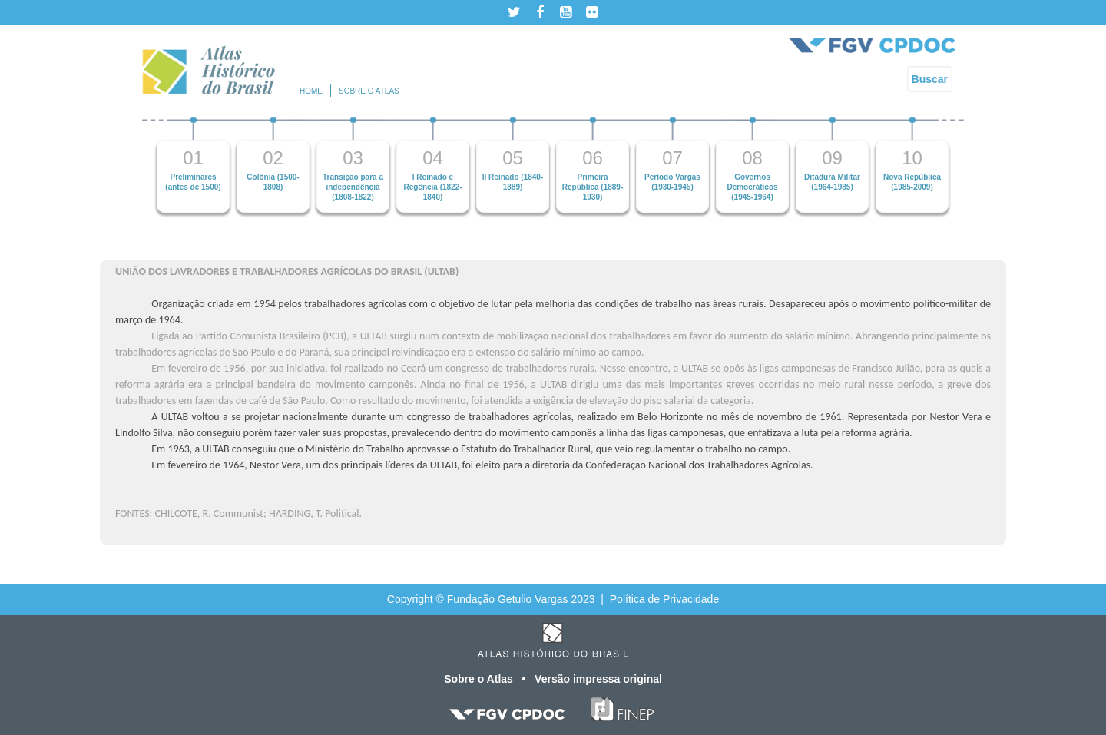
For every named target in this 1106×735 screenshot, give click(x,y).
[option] (193, 165)
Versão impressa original (598, 679)
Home (311, 91)
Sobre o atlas (369, 91)
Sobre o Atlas (480, 679)
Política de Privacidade (664, 599)
